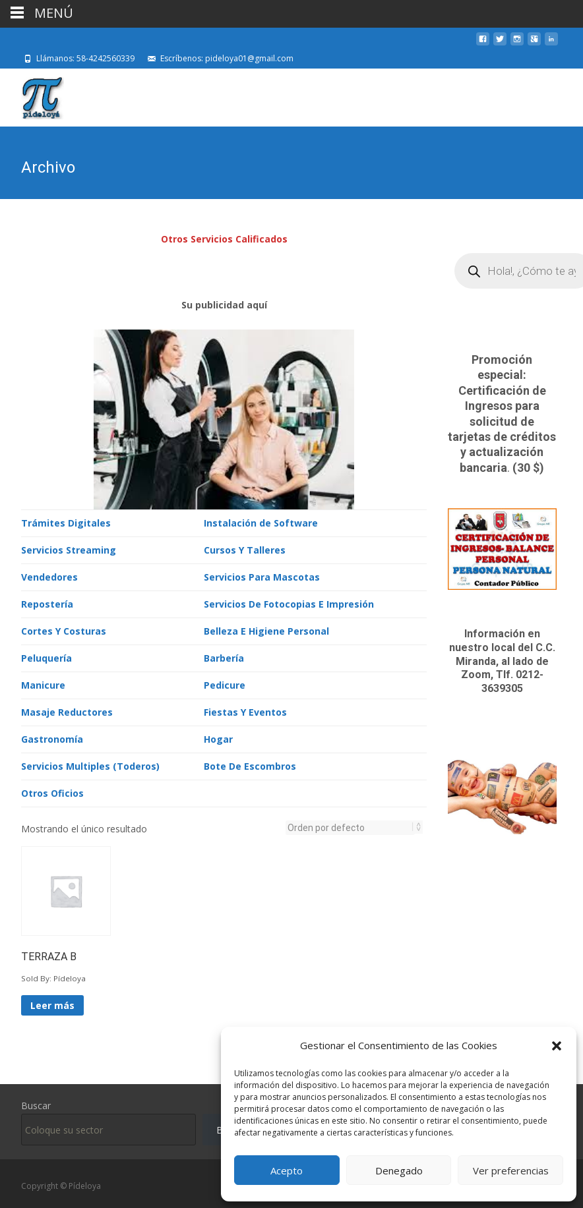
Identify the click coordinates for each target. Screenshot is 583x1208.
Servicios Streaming (68, 548)
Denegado (399, 1170)
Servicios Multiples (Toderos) (90, 765)
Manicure (43, 683)
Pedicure (224, 683)
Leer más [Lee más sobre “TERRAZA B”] (52, 1004)
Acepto (286, 1170)
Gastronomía (52, 738)
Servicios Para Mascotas (262, 575)
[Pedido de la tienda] (350, 826)
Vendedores (49, 575)
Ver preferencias (511, 1170)
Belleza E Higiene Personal (266, 629)
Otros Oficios (52, 792)
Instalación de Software (261, 521)
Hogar (218, 738)
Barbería (224, 656)
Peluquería (46, 656)
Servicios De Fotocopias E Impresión (289, 602)
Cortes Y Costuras (63, 629)
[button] (556, 1045)
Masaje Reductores (67, 711)
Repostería (47, 602)
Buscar (36, 1104)
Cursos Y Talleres (245, 548)
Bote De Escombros (250, 765)
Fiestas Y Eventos (245, 711)
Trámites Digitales (66, 521)
